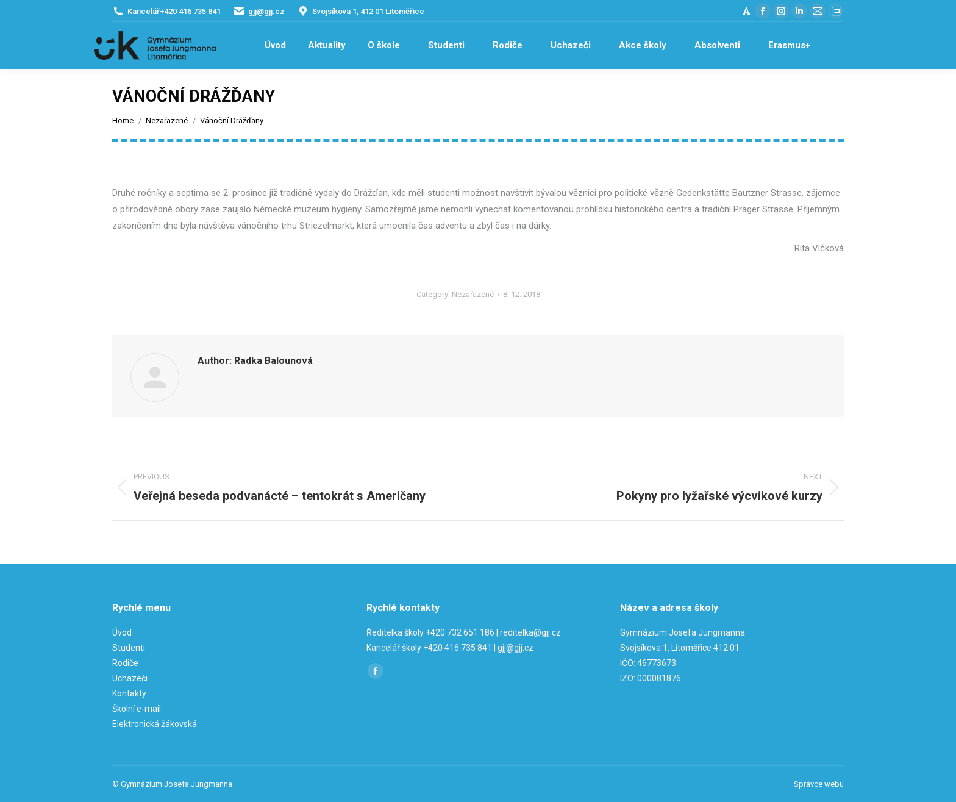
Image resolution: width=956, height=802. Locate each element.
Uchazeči (130, 678)
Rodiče (125, 663)
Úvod (122, 632)
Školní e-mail (136, 709)
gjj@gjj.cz (266, 11)
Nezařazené (473, 294)
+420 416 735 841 (190, 11)
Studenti (128, 648)
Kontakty (129, 693)
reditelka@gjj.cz (530, 632)
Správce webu (819, 784)
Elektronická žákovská (154, 724)
